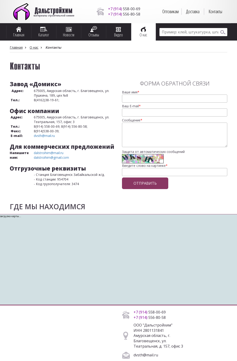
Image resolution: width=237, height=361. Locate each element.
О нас (34, 47)
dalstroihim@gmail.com (51, 157)
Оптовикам (170, 11)
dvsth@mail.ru (44, 135)
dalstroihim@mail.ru (48, 153)
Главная (16, 47)
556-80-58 (124, 14)
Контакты (215, 11)
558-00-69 (124, 8)
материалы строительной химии (53, 14)
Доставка (193, 11)
